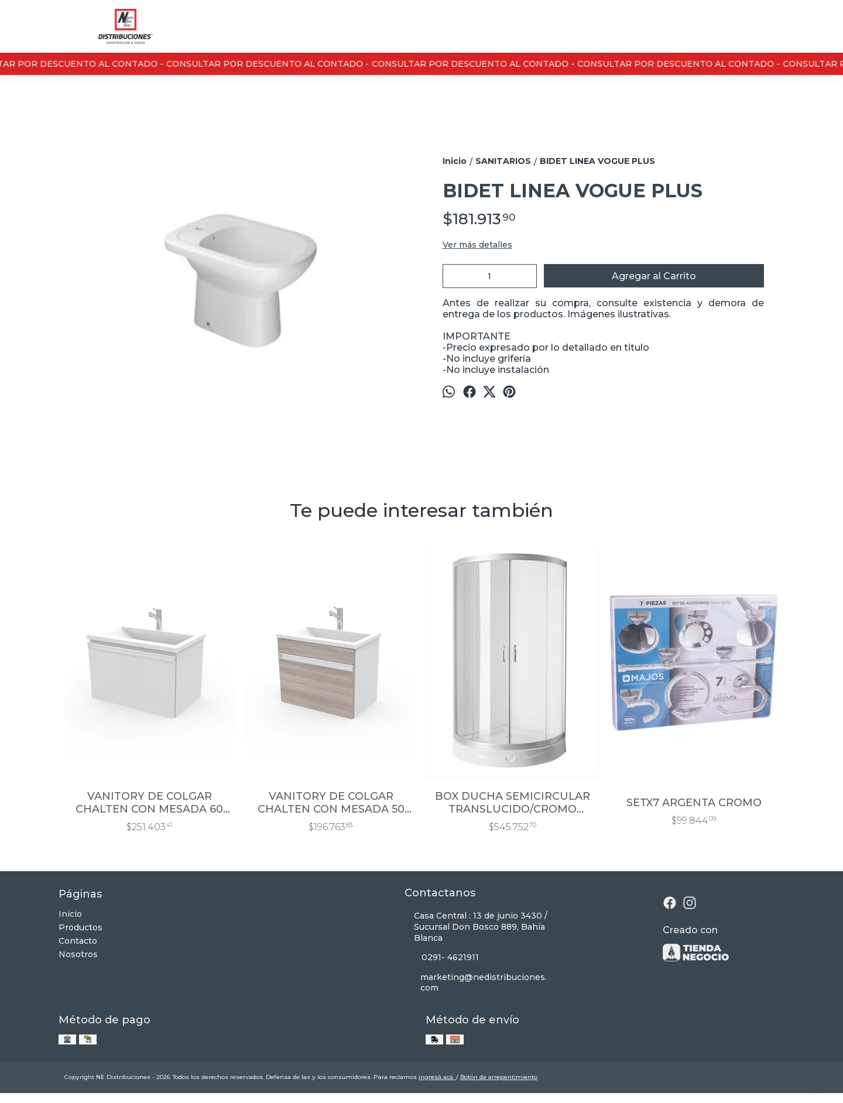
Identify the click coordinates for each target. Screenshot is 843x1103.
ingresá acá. (437, 1077)
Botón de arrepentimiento (498, 1077)
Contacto (78, 941)
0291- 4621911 (442, 958)
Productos (80, 927)
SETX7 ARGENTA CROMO (694, 802)
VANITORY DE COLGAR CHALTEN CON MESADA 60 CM (149, 803)
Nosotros (78, 954)
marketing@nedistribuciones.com (476, 983)
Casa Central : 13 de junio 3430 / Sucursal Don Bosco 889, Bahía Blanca (476, 926)
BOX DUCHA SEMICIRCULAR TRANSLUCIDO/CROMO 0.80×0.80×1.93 (512, 803)
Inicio (70, 914)
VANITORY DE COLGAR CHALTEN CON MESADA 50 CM (331, 803)
